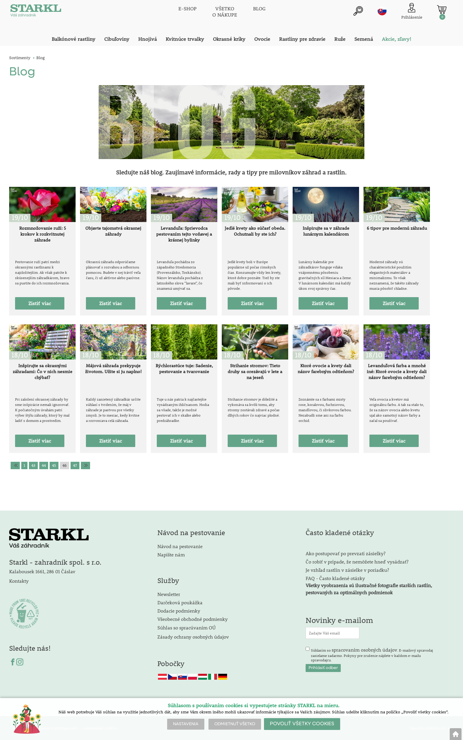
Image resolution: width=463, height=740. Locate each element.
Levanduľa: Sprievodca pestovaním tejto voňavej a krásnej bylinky (184, 234)
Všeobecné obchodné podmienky (192, 619)
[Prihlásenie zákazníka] (411, 11)
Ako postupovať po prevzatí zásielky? (345, 553)
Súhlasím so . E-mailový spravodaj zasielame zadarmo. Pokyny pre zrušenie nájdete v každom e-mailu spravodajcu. (372, 655)
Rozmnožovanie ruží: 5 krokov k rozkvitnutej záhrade (42, 234)
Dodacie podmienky (178, 611)
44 (44, 465)
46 (64, 465)
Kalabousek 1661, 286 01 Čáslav (42, 571)
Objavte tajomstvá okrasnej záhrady (113, 231)
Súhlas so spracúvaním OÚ (186, 627)
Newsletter (168, 594)
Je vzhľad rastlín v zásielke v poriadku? (347, 570)
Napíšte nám (171, 554)
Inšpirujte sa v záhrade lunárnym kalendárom (326, 231)
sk (382, 11)
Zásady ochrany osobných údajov (193, 637)
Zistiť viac (39, 303)
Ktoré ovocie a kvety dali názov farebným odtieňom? (326, 368)
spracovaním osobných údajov (364, 650)
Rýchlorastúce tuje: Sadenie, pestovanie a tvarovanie (184, 368)
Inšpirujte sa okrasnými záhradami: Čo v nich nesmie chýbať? (42, 371)
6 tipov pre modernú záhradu (397, 228)
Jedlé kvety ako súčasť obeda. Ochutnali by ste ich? (255, 231)
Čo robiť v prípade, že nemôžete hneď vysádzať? (357, 561)
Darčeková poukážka (180, 602)
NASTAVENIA (185, 724)
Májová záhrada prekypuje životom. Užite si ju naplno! (113, 368)
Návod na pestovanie (180, 546)
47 (75, 465)
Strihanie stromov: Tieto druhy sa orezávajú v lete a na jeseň (255, 371)
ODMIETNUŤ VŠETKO (234, 724)
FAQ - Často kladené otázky (335, 578)
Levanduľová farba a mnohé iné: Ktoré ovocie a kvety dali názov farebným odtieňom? (397, 371)
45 (54, 465)
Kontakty (19, 581)
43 (33, 465)
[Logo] (35, 11)
